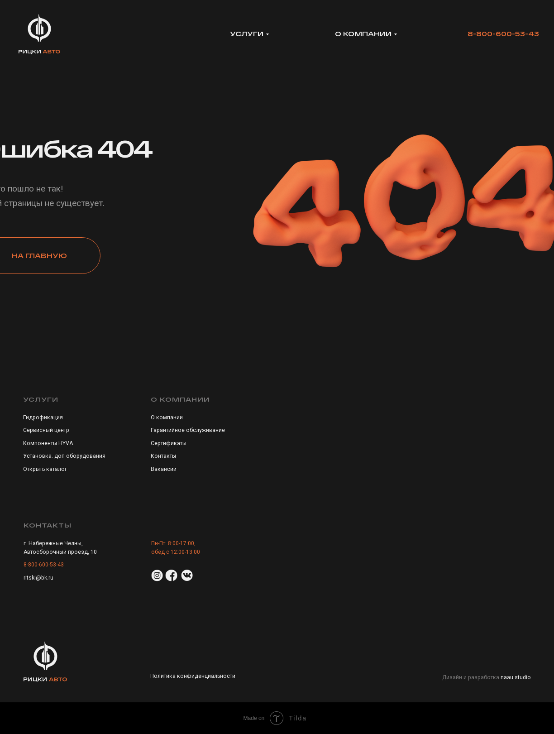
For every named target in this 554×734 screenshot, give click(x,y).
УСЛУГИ (246, 34)
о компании (363, 34)
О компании (167, 417)
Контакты (163, 456)
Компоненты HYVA (48, 443)
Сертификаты (168, 443)
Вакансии (164, 469)
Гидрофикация (43, 417)
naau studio (516, 677)
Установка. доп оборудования (64, 456)
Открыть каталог (45, 469)
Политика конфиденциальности (192, 676)
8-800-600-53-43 (503, 34)
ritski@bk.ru (38, 578)
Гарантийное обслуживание (188, 430)
